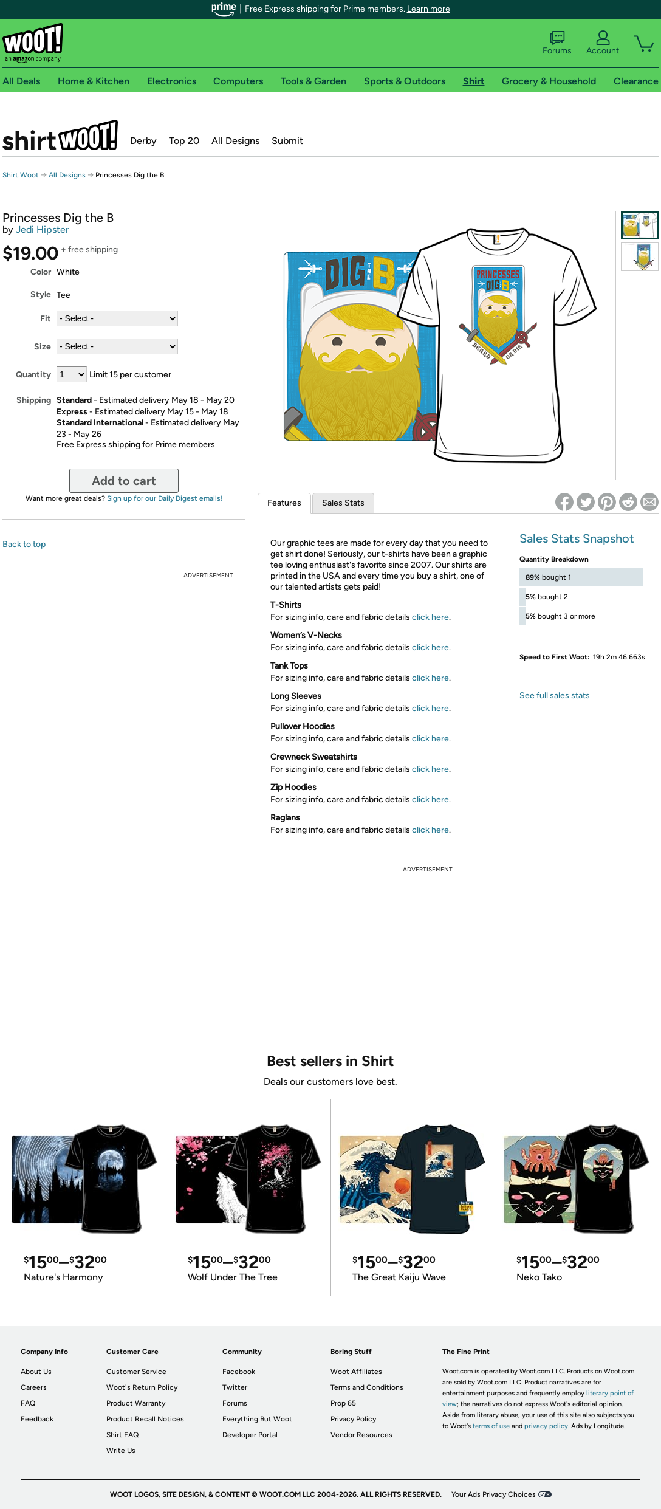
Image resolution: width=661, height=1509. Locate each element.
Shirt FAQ (122, 1435)
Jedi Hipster (42, 229)
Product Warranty (135, 1403)
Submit (287, 140)
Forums (557, 43)
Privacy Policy (353, 1419)
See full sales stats (554, 695)
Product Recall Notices (145, 1419)
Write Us (120, 1450)
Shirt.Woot (60, 135)
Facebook (238, 1371)
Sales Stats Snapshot (576, 538)
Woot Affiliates (356, 1371)
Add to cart (124, 480)
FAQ (28, 1403)
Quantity (33, 375)
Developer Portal (250, 1435)
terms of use (491, 1426)
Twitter (234, 1387)
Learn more (428, 9)
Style (40, 294)
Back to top (24, 544)
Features (284, 503)
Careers (34, 1387)
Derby (143, 140)
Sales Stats (343, 503)
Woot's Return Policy (141, 1387)
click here (430, 617)
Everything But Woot (257, 1419)
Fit (45, 319)
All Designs (235, 140)
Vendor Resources (361, 1435)
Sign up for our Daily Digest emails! (165, 498)
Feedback (37, 1419)
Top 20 (184, 140)
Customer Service (136, 1371)
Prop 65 (343, 1403)
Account (602, 43)
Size (42, 347)
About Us (36, 1371)
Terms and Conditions (366, 1387)
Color (40, 272)
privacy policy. (546, 1426)
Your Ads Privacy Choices (493, 1494)
